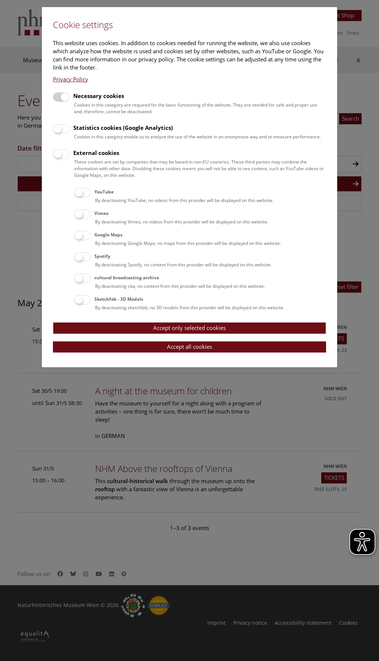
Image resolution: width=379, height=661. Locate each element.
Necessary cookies (98, 96)
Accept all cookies (189, 346)
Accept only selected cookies (189, 327)
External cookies (96, 152)
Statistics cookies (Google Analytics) (123, 127)
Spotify (102, 256)
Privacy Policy (70, 79)
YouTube (104, 192)
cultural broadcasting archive (126, 277)
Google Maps (108, 235)
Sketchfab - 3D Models (118, 299)
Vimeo (101, 213)
